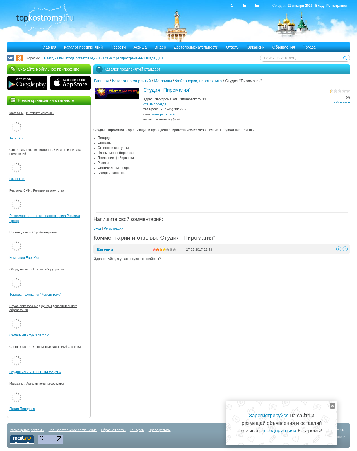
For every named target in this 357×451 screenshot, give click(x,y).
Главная (48, 47)
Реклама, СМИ (19, 190)
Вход (319, 6)
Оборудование (19, 269)
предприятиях (280, 430)
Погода (309, 47)
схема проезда (154, 104)
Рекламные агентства (48, 190)
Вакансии (256, 47)
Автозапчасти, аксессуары (45, 383)
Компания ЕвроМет (24, 258)
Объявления (283, 47)
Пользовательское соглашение (73, 430)
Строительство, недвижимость (31, 149)
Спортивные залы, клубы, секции (57, 346)
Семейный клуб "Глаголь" (29, 335)
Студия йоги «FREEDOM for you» (35, 372)
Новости (118, 47)
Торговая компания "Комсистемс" (35, 294)
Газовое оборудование (49, 269)
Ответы (232, 47)
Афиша (140, 47)
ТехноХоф (17, 138)
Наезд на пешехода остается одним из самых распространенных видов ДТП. (104, 58)
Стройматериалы (44, 232)
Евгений (105, 249)
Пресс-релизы (160, 430)
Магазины (163, 81)
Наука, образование (23, 306)
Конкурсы (137, 430)
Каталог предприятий (83, 47)
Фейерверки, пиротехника (198, 81)
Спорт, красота (19, 346)
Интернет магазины (40, 113)
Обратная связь (113, 430)
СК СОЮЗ (17, 179)
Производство (19, 232)
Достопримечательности (196, 47)
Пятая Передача (22, 409)
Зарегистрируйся (269, 415)
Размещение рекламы (27, 430)
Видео (160, 47)
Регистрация (336, 6)
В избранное (340, 102)
